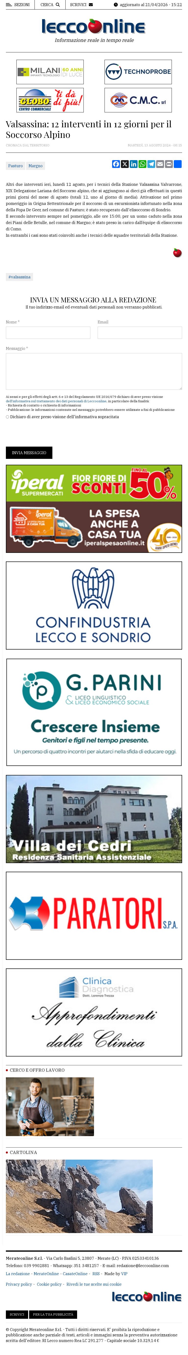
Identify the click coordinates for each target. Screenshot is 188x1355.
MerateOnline (46, 1273)
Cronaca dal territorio (27, 145)
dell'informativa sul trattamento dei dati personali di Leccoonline (56, 401)
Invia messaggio (29, 452)
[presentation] (43, 433)
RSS (96, 1273)
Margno (36, 165)
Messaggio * (17, 348)
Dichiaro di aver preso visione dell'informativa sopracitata (64, 416)
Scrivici (17, 1314)
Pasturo (15, 165)
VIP (124, 1273)
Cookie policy (49, 1284)
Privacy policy (19, 1284)
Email (103, 322)
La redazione (18, 1273)
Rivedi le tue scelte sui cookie (94, 1284)
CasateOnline (75, 1273)
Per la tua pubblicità (53, 1314)
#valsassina (19, 276)
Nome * (13, 322)
